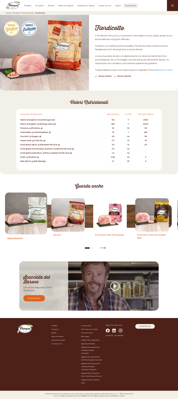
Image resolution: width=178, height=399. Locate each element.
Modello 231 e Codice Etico (90, 340)
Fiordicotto (40, 13)
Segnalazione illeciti (88, 344)
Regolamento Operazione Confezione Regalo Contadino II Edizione (90, 366)
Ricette (51, 6)
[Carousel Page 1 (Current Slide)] (87, 248)
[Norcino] (68, 221)
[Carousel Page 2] (92, 248)
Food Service (130, 6)
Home (8, 13)
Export (118, 6)
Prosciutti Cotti (28, 13)
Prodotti (27, 6)
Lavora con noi (104, 6)
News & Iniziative (66, 6)
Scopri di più (34, 298)
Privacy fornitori (87, 333)
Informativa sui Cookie (89, 329)
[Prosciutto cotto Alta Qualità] (110, 221)
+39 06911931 (118, 335)
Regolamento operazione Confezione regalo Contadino (90, 350)
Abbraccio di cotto (164, 70)
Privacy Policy (86, 326)
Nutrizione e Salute (86, 6)
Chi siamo (39, 6)
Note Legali (85, 336)
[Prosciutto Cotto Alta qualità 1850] (152, 221)
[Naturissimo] (26, 220)
